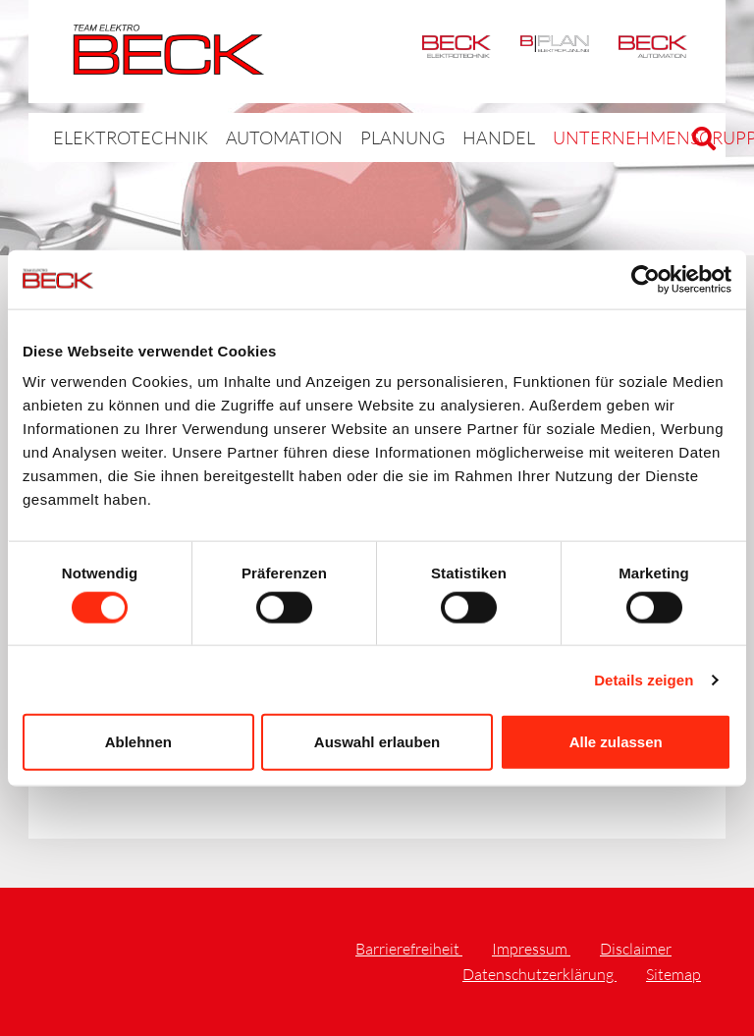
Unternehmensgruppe (566, 137)
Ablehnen (138, 742)
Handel (431, 137)
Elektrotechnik (456, 51)
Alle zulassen (616, 742)
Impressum (531, 948)
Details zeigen (643, 679)
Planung (349, 137)
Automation (653, 51)
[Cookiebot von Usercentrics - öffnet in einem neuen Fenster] (645, 279)
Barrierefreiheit (408, 948)
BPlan (554, 51)
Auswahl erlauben (377, 742)
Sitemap (673, 974)
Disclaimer (636, 948)
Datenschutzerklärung (539, 974)
